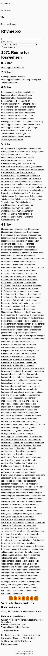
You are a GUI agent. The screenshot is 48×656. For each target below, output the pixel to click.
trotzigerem (29, 546)
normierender (19, 422)
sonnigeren (17, 513)
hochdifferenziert (26, 155)
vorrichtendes (31, 590)
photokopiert (26, 635)
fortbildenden (32, 279)
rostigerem (32, 481)
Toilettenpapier (7, 196)
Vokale (38, 612)
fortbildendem (20, 279)
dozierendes (18, 265)
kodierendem (27, 339)
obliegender (17, 430)
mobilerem (29, 392)
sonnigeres (6, 516)
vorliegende (6, 585)
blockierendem (7, 229)
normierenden (31, 419)
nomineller (36, 416)
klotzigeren (31, 336)
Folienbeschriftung (9, 92)
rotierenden (30, 487)
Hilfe (2, 17)
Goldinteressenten (9, 104)
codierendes (28, 244)
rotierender (6, 490)
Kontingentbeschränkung (32, 122)
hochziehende (7, 321)
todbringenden (7, 534)
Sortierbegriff (28, 516)
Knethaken (26, 641)
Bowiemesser (7, 235)
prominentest (30, 472)
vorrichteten (6, 593)
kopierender (29, 365)
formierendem (31, 273)
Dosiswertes (17, 256)
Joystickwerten (7, 336)
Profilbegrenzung (27, 172)
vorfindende (6, 579)
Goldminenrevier (22, 152)
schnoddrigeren (8, 493)
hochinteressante (25, 116)
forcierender (6, 273)
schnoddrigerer (35, 493)
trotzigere (5, 549)
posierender (29, 454)
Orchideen (17, 433)
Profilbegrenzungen (30, 128)
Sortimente (6, 525)
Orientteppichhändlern (11, 125)
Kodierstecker (7, 345)
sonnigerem (6, 513)
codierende (6, 244)
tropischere (30, 543)
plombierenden (35, 436)
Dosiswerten (38, 253)
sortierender (6, 522)
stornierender (32, 528)
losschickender (35, 380)
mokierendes (30, 404)
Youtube (25, 627)
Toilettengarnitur (23, 133)
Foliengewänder (8, 101)
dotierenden (6, 259)
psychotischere (7, 190)
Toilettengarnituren (9, 83)
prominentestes (8, 187)
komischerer (17, 348)
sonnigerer (37, 513)
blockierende (34, 229)
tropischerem (7, 543)
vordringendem (34, 570)
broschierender (35, 238)
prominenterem (7, 178)
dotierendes (39, 259)
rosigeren (36, 478)
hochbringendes (8, 318)
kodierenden (39, 339)
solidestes (5, 508)
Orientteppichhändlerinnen (12, 67)
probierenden (7, 460)
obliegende (6, 430)
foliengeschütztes (24, 98)
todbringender (33, 534)
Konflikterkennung (9, 163)
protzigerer (6, 478)
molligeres (5, 410)
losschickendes (8, 383)
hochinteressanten (9, 116)
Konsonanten (28, 612)
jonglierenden (35, 330)
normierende (6, 422)
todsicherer (16, 540)
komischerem (20, 345)
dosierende (30, 247)
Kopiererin (17, 368)
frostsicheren (30, 306)
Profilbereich (19, 463)
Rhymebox (5, 3)
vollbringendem (37, 549)
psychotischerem (23, 187)
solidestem (6, 505)
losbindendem (7, 374)
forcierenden (19, 270)
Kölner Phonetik (15, 612)
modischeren (7, 398)
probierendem (36, 457)
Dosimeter (16, 253)
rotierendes (17, 490)
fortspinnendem (33, 291)
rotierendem (18, 487)
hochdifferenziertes (9, 113)
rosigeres (22, 481)
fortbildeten (6, 285)
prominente (30, 469)
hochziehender (20, 321)
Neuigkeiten (5, 10)
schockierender (21, 499)
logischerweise (35, 166)
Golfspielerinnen (38, 152)
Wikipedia (13, 620)
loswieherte (32, 389)
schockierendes (36, 499)
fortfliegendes (20, 291)
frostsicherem (17, 306)
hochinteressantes (26, 119)
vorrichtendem (18, 587)
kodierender (17, 342)
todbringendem (37, 531)
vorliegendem (22, 582)
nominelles (6, 419)
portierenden (19, 448)
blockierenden (21, 229)
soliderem (5, 502)
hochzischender (8, 327)
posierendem (30, 451)
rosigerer (13, 481)
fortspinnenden (7, 294)
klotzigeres (16, 339)
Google (30, 620)
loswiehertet (19, 392)
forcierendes (18, 273)
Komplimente (20, 350)
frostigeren (16, 303)
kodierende (6, 342)
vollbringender (34, 552)
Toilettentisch (39, 540)
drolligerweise (7, 149)
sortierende (30, 519)
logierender (16, 371)
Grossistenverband (9, 155)
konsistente (6, 356)
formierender (31, 276)
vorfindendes (30, 579)
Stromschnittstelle (22, 531)
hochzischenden (24, 324)
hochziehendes (35, 321)
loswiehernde (21, 386)
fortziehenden (35, 297)
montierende (6, 413)
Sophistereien (7, 193)
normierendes (32, 422)
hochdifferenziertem (9, 107)
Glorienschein (7, 312)
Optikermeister (37, 169)
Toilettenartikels (8, 133)
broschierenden (8, 238)
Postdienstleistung (21, 457)
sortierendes (18, 522)
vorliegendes (29, 585)
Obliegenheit (6, 433)
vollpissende (6, 558)
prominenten (19, 469)
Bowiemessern (33, 232)
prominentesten (8, 184)
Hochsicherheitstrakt (25, 158)
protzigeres (16, 478)
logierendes (27, 371)
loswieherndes (7, 389)
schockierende (7, 499)
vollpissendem (21, 555)
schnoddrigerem (30, 490)
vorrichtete (17, 593)
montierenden (31, 410)
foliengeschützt (7, 152)
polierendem (6, 442)
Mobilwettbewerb (8, 169)
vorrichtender (19, 590)
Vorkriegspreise (8, 582)
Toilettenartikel (25, 130)
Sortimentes (17, 525)
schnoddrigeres (8, 496)
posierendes (6, 457)
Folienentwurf (35, 149)
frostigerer (36, 303)
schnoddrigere (22, 493)
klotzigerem (20, 336)
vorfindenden (33, 576)
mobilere (5, 395)
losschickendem (33, 377)
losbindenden (20, 374)
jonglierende (6, 333)
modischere (19, 398)
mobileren (39, 392)
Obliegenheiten (23, 169)
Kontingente (6, 362)
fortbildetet (37, 285)
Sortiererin (29, 522)
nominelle (27, 416)
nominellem (6, 416)
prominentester (35, 184)
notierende (29, 425)
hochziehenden (38, 318)
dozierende (30, 262)
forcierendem (7, 270)
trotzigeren (40, 546)
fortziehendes (31, 300)
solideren (15, 502)
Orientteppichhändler (31, 125)
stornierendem (29, 525)
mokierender (18, 404)
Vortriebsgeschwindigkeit (12, 139)
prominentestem (35, 181)
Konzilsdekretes (8, 166)
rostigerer (24, 484)
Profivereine (35, 175)
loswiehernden (7, 386)
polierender (39, 442)
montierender (19, 413)
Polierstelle (17, 445)
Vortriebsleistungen (23, 202)
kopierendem (31, 362)
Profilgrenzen (31, 463)
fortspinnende (21, 294)
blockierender (7, 232)
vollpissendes (31, 558)
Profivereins (28, 466)
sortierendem (7, 519)
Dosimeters (27, 253)
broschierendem (35, 235)
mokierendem (19, 401)
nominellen (17, 416)
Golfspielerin (19, 312)
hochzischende (38, 324)
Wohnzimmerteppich (10, 220)
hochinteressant (8, 158)
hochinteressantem (27, 113)
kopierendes (6, 368)
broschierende (22, 238)
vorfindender (18, 579)
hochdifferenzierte (9, 110)
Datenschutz (19, 654)
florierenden (6, 268)
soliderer (31, 502)
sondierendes (31, 510)
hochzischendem (8, 324)
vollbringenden (7, 552)
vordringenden (7, 573)
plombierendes (34, 439)
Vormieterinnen (7, 202)
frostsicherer (17, 309)
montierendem (17, 410)
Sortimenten (40, 522)
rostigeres (33, 484)
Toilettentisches (21, 199)
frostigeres (5, 306)
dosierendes (18, 250)
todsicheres (27, 540)
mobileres (23, 395)
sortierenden (19, 519)
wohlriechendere (25, 214)
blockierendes (20, 232)
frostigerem (6, 303)
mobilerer (14, 395)
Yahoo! (17, 625)
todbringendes (7, 537)
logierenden (40, 368)
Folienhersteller (23, 101)
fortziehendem (21, 297)
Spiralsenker (6, 638)
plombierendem (21, 436)
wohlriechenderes (25, 217)
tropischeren (19, 543)
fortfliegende (33, 288)
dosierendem (7, 247)
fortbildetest (27, 285)
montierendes (32, 413)
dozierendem (7, 262)
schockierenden (38, 496)
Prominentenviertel (9, 130)
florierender (28, 268)
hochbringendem (33, 312)
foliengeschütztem (26, 92)
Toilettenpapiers (22, 196)
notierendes (6, 428)
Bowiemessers (20, 235)
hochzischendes (23, 327)
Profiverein (17, 466)
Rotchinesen (6, 487)
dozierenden (19, 262)
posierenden (6, 454)
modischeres (6, 401)
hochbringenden (8, 315)
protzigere (40, 475)
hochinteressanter (9, 119)
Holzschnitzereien (9, 160)
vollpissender (19, 558)
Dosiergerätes (30, 250)
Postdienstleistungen (10, 172)
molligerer (35, 407)
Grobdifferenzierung (26, 104)
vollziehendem (7, 561)
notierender (40, 425)
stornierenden (7, 528)
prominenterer (7, 181)
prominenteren (21, 178)
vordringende (20, 573)
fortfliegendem (7, 288)
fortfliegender (7, 291)
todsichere (5, 540)
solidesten (16, 505)
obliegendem (18, 428)
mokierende (6, 404)
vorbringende (34, 567)
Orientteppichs (7, 436)
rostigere (15, 484)
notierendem (6, 425)
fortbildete (16, 285)
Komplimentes (33, 350)
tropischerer (6, 546)
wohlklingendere (8, 208)
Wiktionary (22, 620)
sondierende (6, 510)
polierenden (18, 442)
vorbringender (7, 570)
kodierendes (28, 342)
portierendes (18, 451)
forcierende (30, 270)
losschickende (22, 380)
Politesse (37, 445)
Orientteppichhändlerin (11, 80)
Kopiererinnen (22, 166)
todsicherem (20, 537)
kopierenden (6, 365)
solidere (23, 502)
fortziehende (6, 300)
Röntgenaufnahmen (10, 644)
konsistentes (29, 356)
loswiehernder (33, 386)
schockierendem (23, 496)
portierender (6, 451)
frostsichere (6, 309)
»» (36, 598)
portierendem (7, 448)
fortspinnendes (7, 297)
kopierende (18, 365)
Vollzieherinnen (36, 199)
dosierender (6, 250)
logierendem (28, 368)
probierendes (7, 463)
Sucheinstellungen (8, 24)
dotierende (17, 259)
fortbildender (18, 282)
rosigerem (26, 478)
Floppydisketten (21, 149)
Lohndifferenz (39, 371)
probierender (31, 460)
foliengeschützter (8, 98)
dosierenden (19, 247)
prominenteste (22, 184)
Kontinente (17, 359)
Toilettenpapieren (8, 136)
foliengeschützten (9, 95)
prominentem (7, 469)
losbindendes (19, 377)
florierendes (39, 268)
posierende (18, 454)
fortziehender (19, 300)
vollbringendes (7, 555)
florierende (17, 268)
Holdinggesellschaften (11, 122)
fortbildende (6, 282)
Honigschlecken (8, 330)
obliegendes (28, 430)
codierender (17, 244)
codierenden (33, 241)
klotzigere (41, 336)
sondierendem (17, 508)
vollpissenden (34, 555)
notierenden (18, 425)
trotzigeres (25, 549)
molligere (26, 407)
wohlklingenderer (23, 208)
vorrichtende (6, 590)
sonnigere (27, 513)
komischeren (32, 345)
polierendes (6, 445)
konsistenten (30, 353)
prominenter (6, 472)
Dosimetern (6, 253)
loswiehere (20, 383)
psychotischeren (38, 187)
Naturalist (17, 638)
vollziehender (7, 564)
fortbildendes (30, 282)
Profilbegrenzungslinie (31, 80)
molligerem (6, 407)
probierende (19, 460)
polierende (29, 442)
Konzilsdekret (19, 362)
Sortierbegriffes (20, 193)
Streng (4, 612)
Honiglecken (36, 327)
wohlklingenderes (8, 211)
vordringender (33, 573)
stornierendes (7, 531)
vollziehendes (20, 564)
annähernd (37, 635)
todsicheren (31, 537)
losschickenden (8, 380)
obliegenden (30, 428)
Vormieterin (6, 587)
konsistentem (18, 353)
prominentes (18, 472)
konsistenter (17, 356)
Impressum (29, 654)
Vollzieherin (32, 564)
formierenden (7, 276)
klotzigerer (5, 339)
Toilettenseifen (36, 196)
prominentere (35, 178)
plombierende (7, 439)
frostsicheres (29, 309)
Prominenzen (7, 475)
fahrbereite (15, 635)
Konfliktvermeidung (26, 163)
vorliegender (17, 585)
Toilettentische (7, 199)
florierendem (29, 265)
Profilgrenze (6, 466)
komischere (6, 348)
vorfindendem (21, 576)
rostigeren (5, 484)
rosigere (4, 481)
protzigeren (30, 475)
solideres (40, 502)
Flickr (23, 625)
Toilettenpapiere (24, 136)
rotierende (40, 487)
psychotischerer (22, 190)
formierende (19, 276)
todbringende (20, 534)
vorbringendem (7, 567)
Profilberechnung (8, 175)
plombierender (20, 439)
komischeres (29, 348)
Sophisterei (17, 516)
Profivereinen (23, 175)
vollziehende (33, 561)
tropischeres (18, 546)
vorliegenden (34, 582)
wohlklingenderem (9, 205)
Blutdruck (5, 635)
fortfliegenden (21, 288)
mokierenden (32, 401)
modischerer (30, 398)
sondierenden (30, 508)
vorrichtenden (32, 587)
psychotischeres (37, 190)
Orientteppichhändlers (11, 128)
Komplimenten (7, 350)
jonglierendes (31, 333)
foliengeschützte (25, 95)
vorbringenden (21, 567)
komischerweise (25, 160)
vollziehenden (21, 561)
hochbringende (22, 315)
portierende (31, 448)
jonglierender (18, 333)
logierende (5, 371)
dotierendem (29, 256)
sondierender (19, 510)
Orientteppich (29, 433)
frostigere (26, 303)
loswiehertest (7, 392)
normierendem (18, 419)
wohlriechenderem (25, 211)
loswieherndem (32, 383)
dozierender (6, 265)
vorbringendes (20, 570)
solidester (34, 505)
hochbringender (37, 315)
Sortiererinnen (35, 193)
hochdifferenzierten (28, 107)
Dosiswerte (6, 256)
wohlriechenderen (9, 214)
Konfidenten (6, 353)
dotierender (28, 259)
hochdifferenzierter (26, 110)
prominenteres (20, 181)
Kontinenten (6, 359)
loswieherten (20, 389)
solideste (25, 505)
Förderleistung (28, 638)
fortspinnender (34, 294)
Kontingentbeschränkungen (13, 77)
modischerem (34, 395)
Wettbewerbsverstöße (10, 641)
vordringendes (7, 576)
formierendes (7, 279)
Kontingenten (29, 359)
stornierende (19, 528)
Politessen (27, 445)
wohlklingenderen (25, 205)
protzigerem (19, 475)
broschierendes (8, 241)
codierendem (21, 241)
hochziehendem (23, 318)
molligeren (16, 407)
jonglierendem (22, 330)
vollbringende (21, 552)
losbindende (32, 374)
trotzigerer (14, 549)
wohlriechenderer (8, 217)
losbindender (7, 377)
